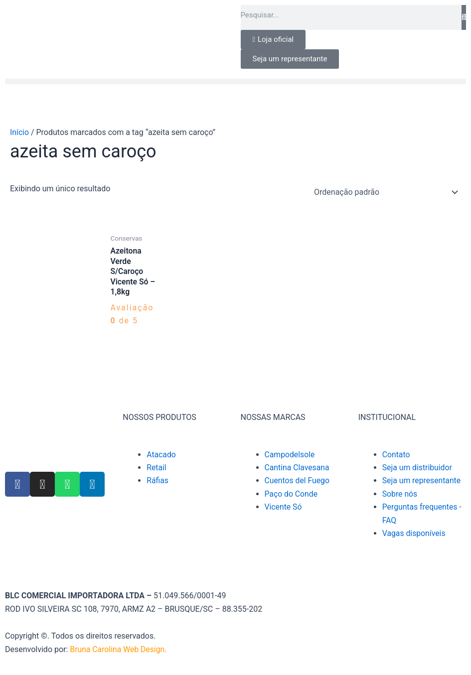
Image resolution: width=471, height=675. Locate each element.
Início (19, 132)
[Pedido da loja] (384, 192)
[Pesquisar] (464, 17)
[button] (235, 81)
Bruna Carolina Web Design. (120, 649)
